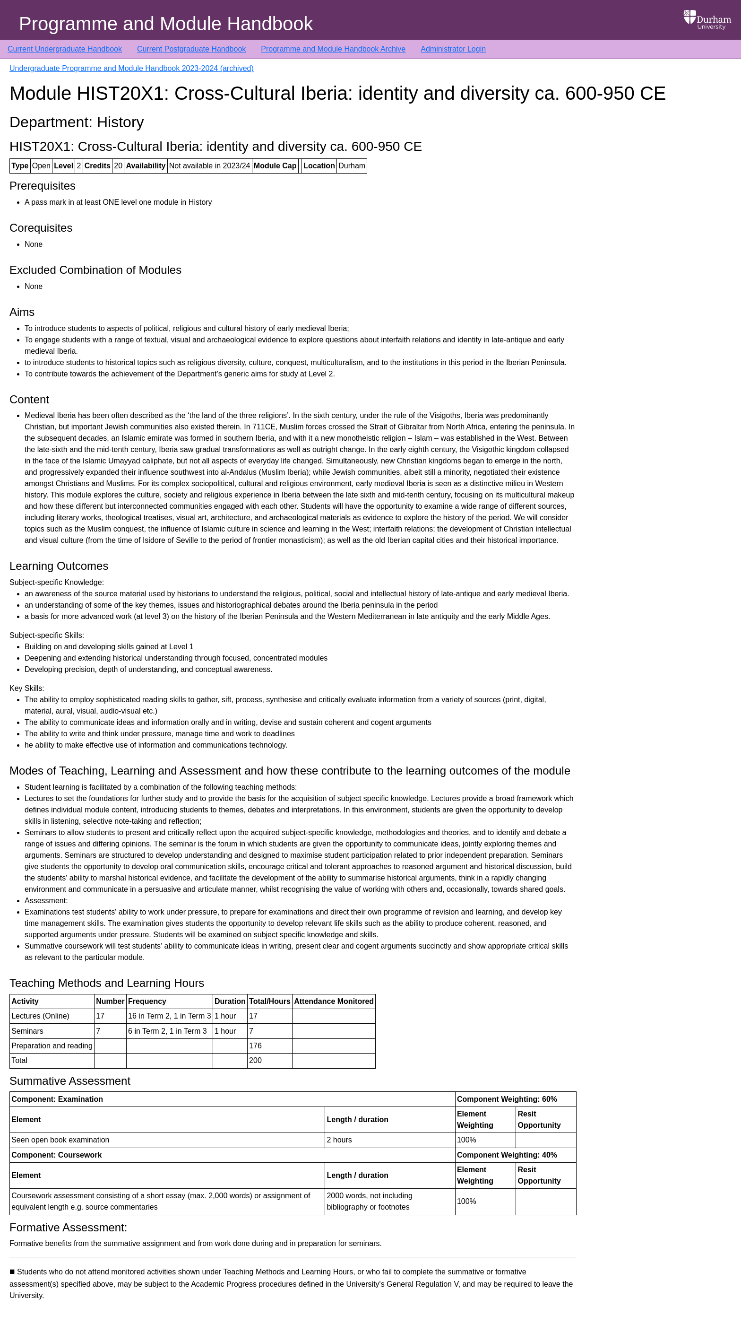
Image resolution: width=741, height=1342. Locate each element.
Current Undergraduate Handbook (65, 49)
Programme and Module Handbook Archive (333, 49)
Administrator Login (453, 49)
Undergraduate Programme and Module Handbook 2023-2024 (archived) (131, 68)
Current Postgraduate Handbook (191, 49)
